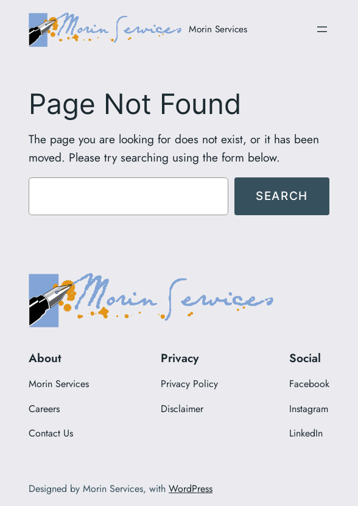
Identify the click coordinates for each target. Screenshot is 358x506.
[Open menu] (322, 29)
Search (282, 195)
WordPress (190, 489)
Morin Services (218, 29)
